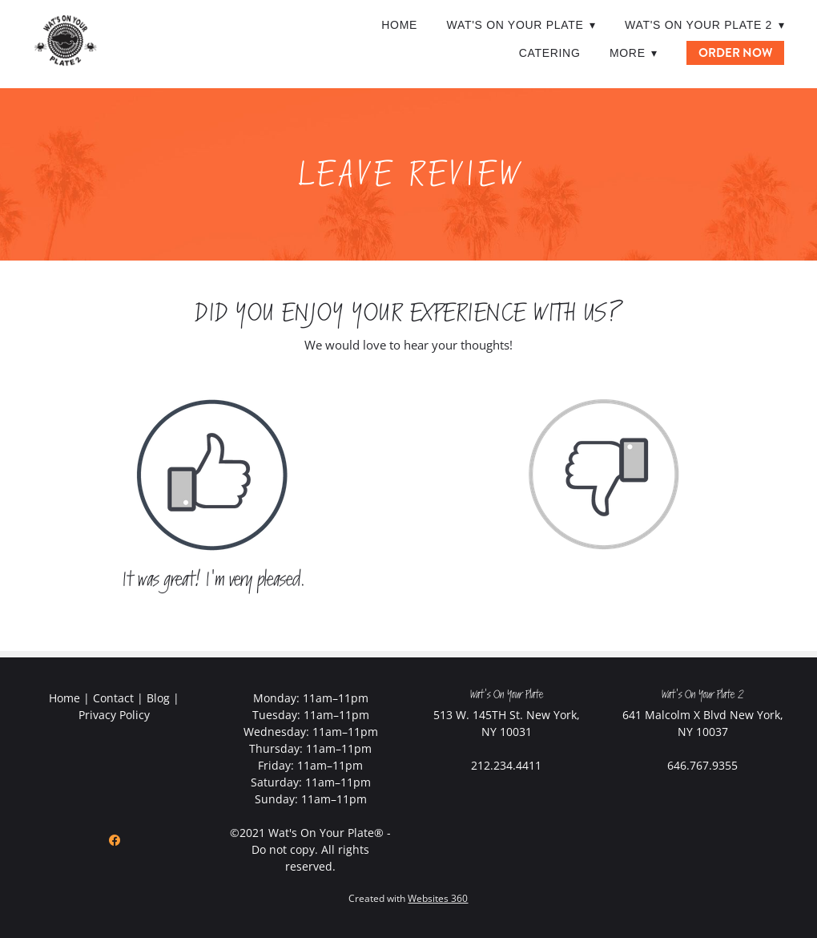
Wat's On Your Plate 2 (704, 24)
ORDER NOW (735, 53)
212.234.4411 (506, 765)
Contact (113, 698)
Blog (158, 698)
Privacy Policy (114, 714)
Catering (550, 52)
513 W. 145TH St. (478, 714)
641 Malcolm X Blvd (674, 714)
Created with (408, 898)
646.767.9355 (702, 765)
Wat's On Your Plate (520, 24)
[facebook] (115, 840)
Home (399, 24)
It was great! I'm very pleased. (213, 579)
